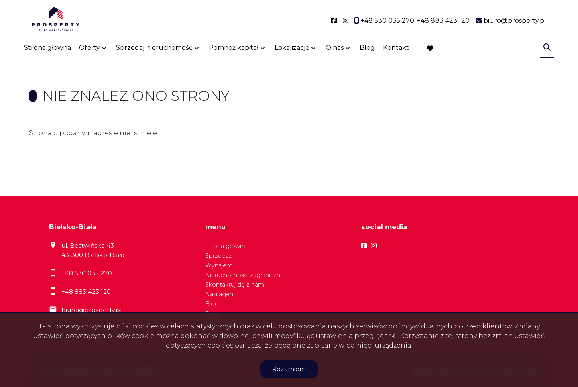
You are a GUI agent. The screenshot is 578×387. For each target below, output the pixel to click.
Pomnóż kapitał (233, 49)
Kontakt (396, 49)
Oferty (89, 49)
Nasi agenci (221, 294)
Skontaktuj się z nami (235, 284)
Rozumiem (289, 369)
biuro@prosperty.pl (91, 310)
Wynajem (218, 265)
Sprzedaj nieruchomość (154, 49)
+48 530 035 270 (86, 273)
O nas (335, 49)
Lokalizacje (292, 49)
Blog (367, 49)
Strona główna (47, 49)
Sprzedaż (218, 255)
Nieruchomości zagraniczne (244, 275)
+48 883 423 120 (86, 291)
